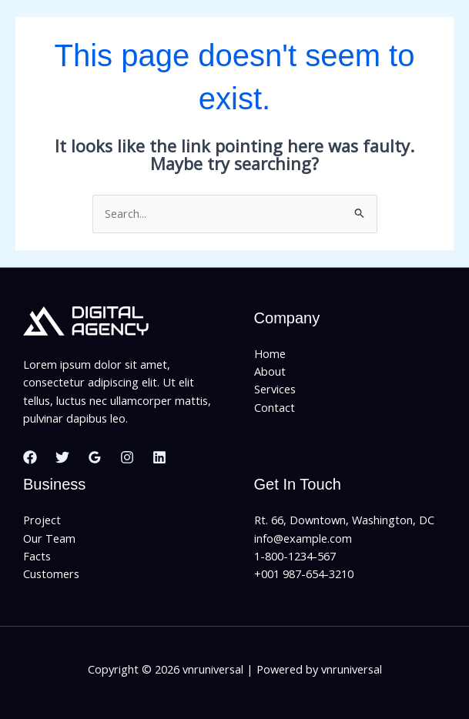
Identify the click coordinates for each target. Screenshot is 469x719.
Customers (51, 573)
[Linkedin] (159, 457)
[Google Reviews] (95, 457)
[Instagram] (127, 457)
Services (275, 388)
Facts (37, 555)
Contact (274, 407)
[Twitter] (62, 457)
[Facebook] (30, 457)
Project (42, 519)
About (270, 371)
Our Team (49, 538)
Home (270, 353)
